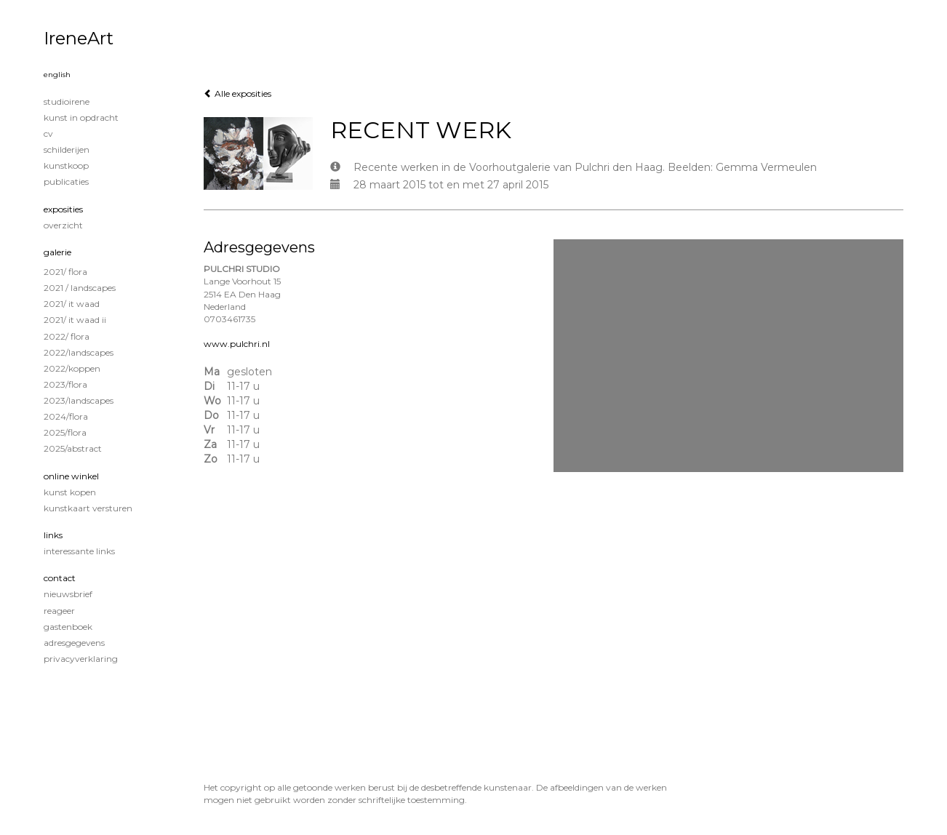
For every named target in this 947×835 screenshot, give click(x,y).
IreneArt (78, 38)
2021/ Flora (65, 271)
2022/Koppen (72, 368)
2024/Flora (66, 416)
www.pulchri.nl (237, 343)
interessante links (79, 551)
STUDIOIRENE (66, 101)
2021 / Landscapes (80, 287)
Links (53, 535)
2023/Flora (65, 384)
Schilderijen (66, 149)
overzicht (63, 225)
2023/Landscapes (78, 400)
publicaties (66, 181)
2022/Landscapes (78, 352)
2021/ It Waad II (75, 319)
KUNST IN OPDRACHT (81, 117)
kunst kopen (70, 492)
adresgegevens (74, 642)
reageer (59, 610)
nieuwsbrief (68, 593)
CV (48, 133)
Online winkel (71, 476)
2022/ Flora (66, 336)
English (57, 74)
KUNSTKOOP (66, 165)
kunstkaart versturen (88, 508)
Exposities (63, 209)
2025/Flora (65, 432)
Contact (60, 577)
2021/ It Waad (72, 303)
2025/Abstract (73, 448)
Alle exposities (237, 93)
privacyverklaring (81, 658)
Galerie (57, 252)
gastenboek (68, 626)
